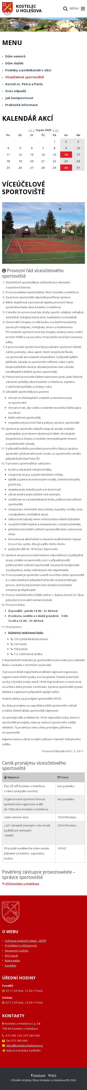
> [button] (53, 130)
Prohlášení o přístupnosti (21, 945)
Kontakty (10, 965)
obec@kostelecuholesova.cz (24, 1045)
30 (66, 168)
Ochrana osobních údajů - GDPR (25, 941)
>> (56, 130)
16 (66, 154)
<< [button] (30, 130)
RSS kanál (11, 955)
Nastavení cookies (17, 950)
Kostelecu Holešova (29, 8)
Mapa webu (12, 960)
